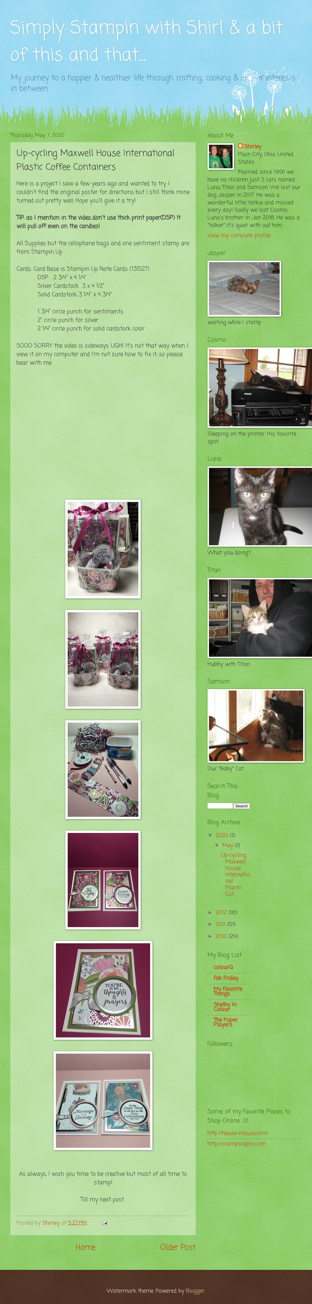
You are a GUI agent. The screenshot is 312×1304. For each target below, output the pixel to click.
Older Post (178, 1248)
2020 (223, 835)
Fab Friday (226, 978)
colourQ (223, 967)
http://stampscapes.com (236, 1144)
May (229, 845)
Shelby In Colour (225, 1007)
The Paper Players (226, 1022)
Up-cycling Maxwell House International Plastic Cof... (235, 874)
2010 (222, 936)
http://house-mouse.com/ (238, 1133)
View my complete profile (239, 236)
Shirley (252, 147)
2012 (222, 913)
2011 (221, 924)
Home (85, 1248)
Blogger (195, 1291)
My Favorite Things (228, 991)
